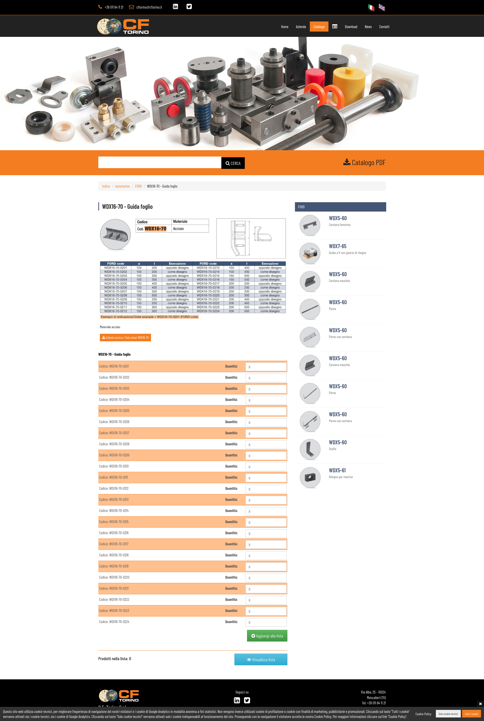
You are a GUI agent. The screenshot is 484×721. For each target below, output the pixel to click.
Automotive (122, 185)
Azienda (295, 26)
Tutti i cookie (471, 714)
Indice (106, 185)
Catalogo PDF (364, 162)
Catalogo (313, 26)
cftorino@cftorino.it (149, 7)
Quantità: (231, 366)
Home (279, 26)
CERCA (233, 162)
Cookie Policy (423, 714)
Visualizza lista (261, 659)
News (362, 26)
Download (345, 26)
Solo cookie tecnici (448, 714)
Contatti (379, 26)
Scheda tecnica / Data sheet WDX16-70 (125, 337)
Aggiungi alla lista (267, 635)
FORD (138, 185)
